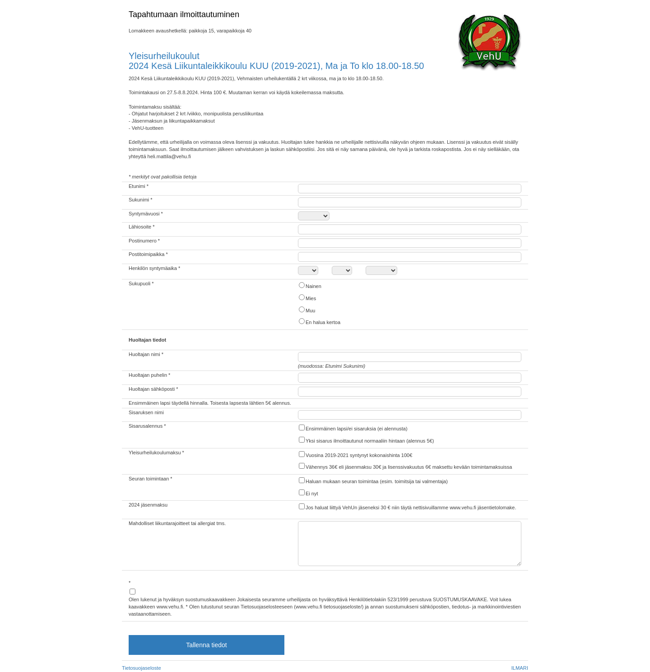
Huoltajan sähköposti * (153, 389)
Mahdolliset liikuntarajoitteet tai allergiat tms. (177, 523)
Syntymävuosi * (146, 213)
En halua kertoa (319, 321)
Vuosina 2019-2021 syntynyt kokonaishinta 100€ (355, 454)
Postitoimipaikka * (148, 254)
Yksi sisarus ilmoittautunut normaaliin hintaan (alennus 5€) (366, 440)
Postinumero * (144, 240)
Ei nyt (308, 492)
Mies (307, 297)
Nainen (309, 285)
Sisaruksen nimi (146, 412)
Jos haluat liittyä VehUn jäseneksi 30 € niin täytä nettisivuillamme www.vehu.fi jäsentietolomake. (407, 506)
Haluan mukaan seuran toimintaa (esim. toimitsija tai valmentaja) (373, 480)
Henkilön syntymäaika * (154, 268)
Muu (306, 309)
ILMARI (519, 668)
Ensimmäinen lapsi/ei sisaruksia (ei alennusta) (353, 428)
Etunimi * (139, 186)
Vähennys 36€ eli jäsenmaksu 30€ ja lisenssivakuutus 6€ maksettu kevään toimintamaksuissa (405, 466)
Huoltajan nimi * (146, 354)
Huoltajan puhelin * (149, 375)
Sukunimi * (141, 199)
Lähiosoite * (142, 226)
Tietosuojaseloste (141, 668)
